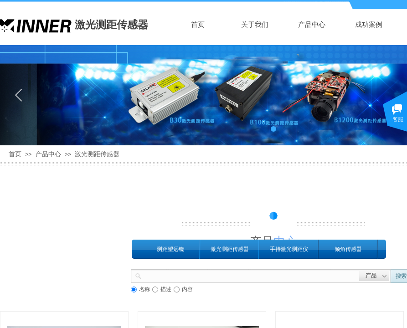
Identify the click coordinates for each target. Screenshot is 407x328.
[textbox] (250, 275)
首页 (198, 24)
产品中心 (311, 24)
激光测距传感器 (97, 154)
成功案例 (368, 24)
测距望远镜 (170, 249)
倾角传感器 (348, 249)
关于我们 (254, 24)
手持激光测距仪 (289, 249)
